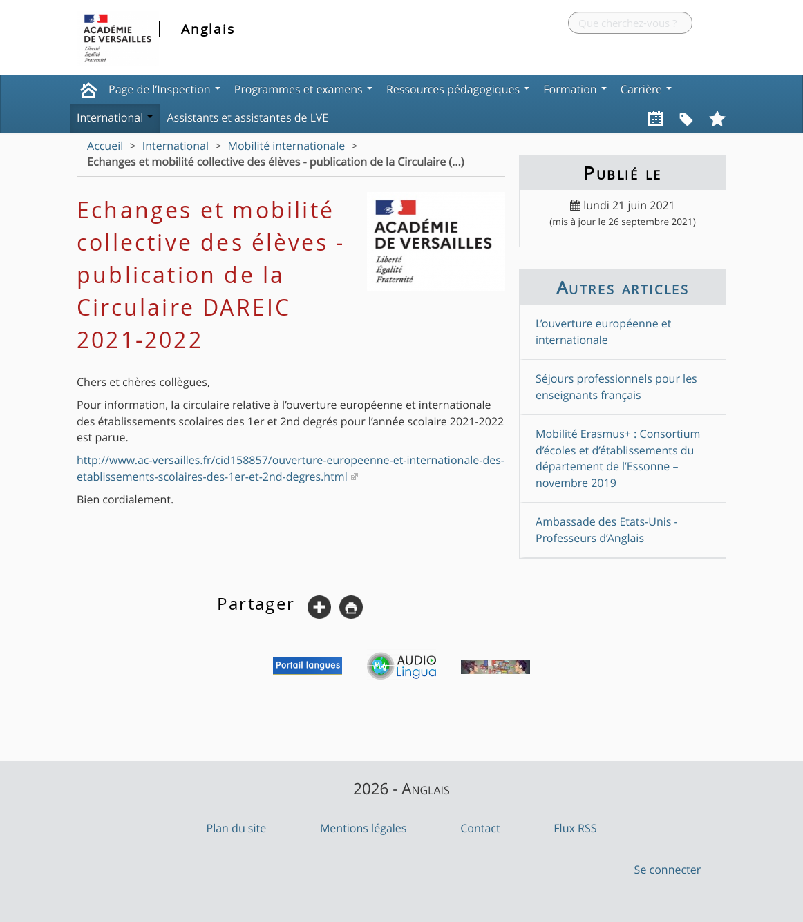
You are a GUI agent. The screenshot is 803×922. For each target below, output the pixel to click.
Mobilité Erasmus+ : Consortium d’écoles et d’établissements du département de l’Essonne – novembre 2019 (618, 458)
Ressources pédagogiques (457, 89)
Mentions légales (363, 828)
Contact (480, 828)
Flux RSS (575, 828)
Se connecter (667, 869)
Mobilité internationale (286, 145)
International (115, 117)
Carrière (646, 89)
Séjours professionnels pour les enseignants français (616, 386)
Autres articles (622, 287)
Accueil (105, 145)
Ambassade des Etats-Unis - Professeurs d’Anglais (607, 529)
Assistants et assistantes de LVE (247, 117)
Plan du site (237, 828)
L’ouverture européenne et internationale (603, 331)
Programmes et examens (303, 89)
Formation (575, 89)
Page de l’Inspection (164, 89)
